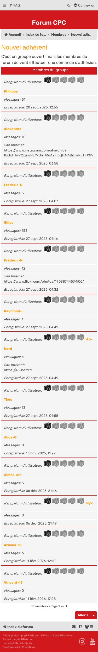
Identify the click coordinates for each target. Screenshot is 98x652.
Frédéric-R (13, 185)
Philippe (11, 91)
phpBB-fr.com (25, 639)
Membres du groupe (50, 70)
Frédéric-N (13, 260)
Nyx (89, 503)
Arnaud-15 (12, 545)
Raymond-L (14, 311)
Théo (8, 399)
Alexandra (12, 129)
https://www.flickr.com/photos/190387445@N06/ (44, 281)
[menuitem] (14, 5)
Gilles (8, 222)
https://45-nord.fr (18, 370)
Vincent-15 (13, 582)
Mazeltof (20, 643)
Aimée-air (12, 475)
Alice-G (10, 437)
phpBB (25, 635)
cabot (30, 643)
